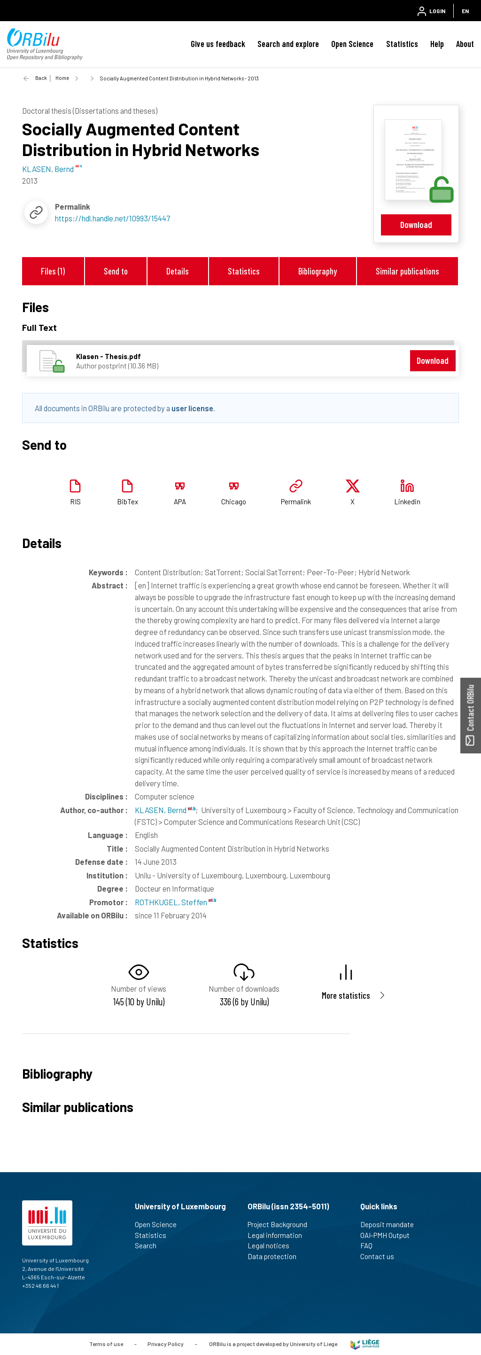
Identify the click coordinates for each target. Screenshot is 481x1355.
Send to (116, 271)
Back (41, 78)
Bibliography (317, 271)
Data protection (276, 1256)
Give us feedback (218, 44)
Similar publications (407, 271)
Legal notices (272, 1245)
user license (192, 408)
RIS (75, 501)
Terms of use (106, 1343)
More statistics (346, 995)
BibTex (127, 501)
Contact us (381, 1256)
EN (465, 11)
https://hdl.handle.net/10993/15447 (112, 218)
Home (62, 78)
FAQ (370, 1245)
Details (177, 271)
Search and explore (288, 44)
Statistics (402, 44)
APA (180, 501)
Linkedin (407, 501)
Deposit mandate (391, 1224)
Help (437, 44)
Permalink (296, 501)
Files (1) (53, 271)
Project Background (281, 1224)
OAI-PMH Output (389, 1235)
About (465, 44)
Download (416, 224)
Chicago (233, 501)
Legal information (279, 1235)
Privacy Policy (165, 1343)
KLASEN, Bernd (165, 810)
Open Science (352, 44)
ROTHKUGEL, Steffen (175, 902)
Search (149, 1245)
